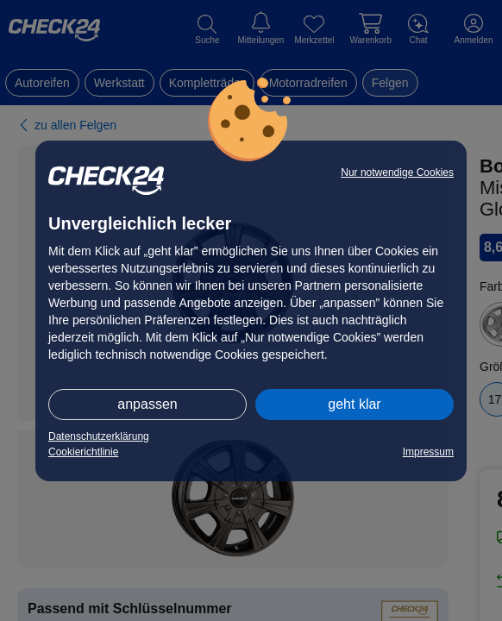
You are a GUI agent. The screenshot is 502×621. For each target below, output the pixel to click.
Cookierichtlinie (83, 452)
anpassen (147, 404)
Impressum (428, 452)
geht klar (354, 404)
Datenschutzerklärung (98, 436)
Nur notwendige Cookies (397, 172)
